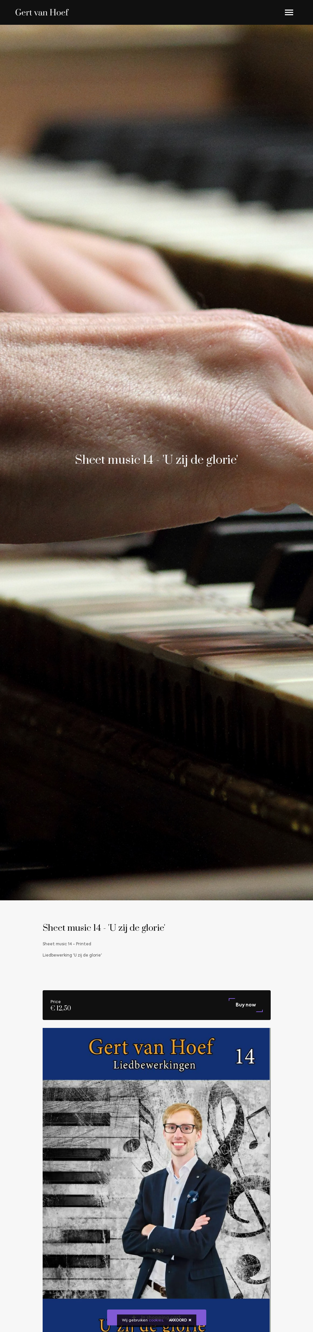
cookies (156, 1320)
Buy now (246, 1005)
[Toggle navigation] (289, 12)
